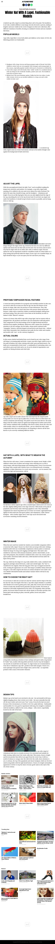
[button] (2, 1)
